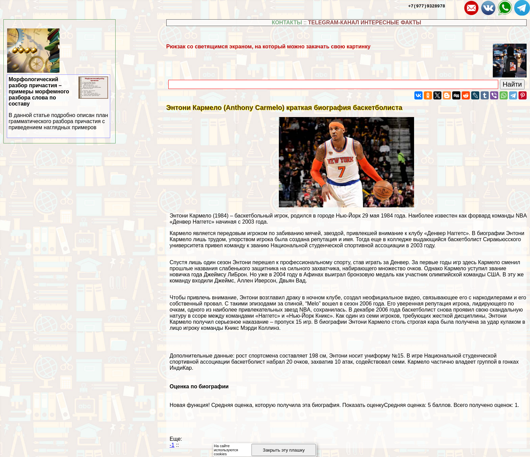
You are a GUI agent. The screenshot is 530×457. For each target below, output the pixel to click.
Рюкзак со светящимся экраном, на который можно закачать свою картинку (268, 46)
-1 (172, 445)
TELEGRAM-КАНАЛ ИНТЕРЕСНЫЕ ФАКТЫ (364, 22)
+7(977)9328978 (426, 6)
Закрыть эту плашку (284, 450)
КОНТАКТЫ (287, 22)
